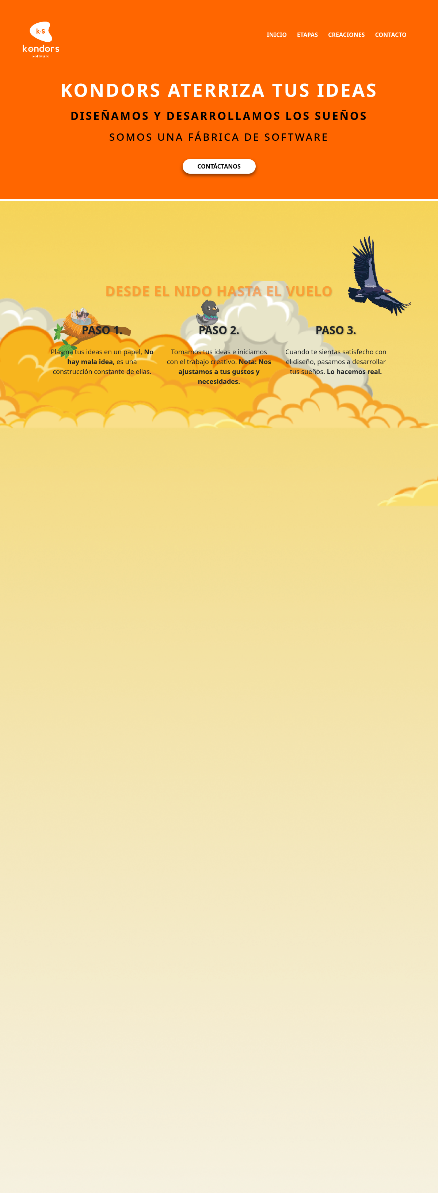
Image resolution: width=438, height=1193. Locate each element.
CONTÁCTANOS (218, 166)
